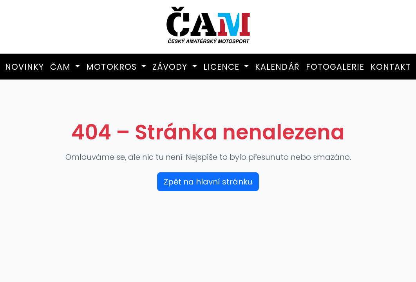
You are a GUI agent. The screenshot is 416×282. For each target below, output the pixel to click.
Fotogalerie (335, 66)
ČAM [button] (61, 66)
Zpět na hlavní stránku (208, 181)
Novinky (24, 66)
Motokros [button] (112, 66)
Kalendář (277, 66)
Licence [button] (222, 66)
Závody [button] (171, 66)
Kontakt (391, 66)
